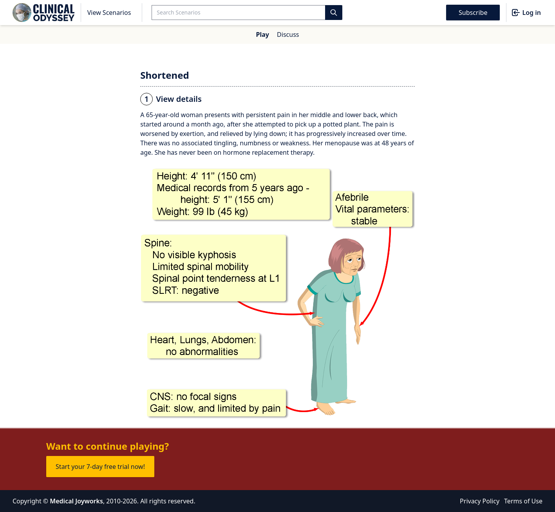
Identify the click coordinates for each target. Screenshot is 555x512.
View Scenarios (109, 12)
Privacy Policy (479, 501)
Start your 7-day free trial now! (100, 466)
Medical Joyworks (76, 501)
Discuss (288, 34)
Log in (526, 12)
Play (262, 34)
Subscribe (473, 12)
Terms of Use (523, 501)
